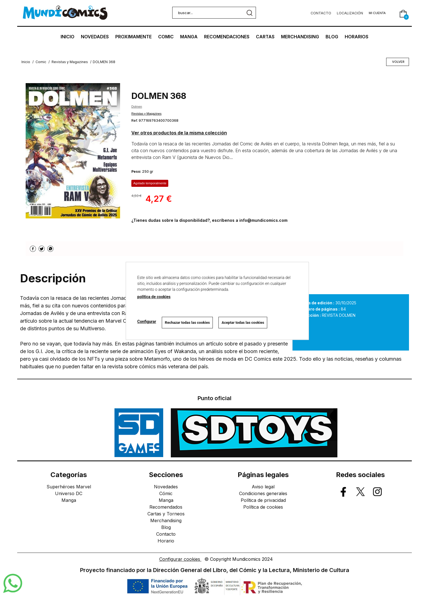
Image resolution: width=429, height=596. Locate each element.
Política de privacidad (263, 500)
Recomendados (165, 507)
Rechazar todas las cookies (187, 322)
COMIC (166, 36)
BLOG (332, 36)
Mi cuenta (377, 13)
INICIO (67, 36)
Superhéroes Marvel (69, 486)
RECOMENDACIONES (226, 36)
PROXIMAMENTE (133, 36)
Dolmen (136, 106)
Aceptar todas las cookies (243, 322)
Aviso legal (263, 486)
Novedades (166, 486)
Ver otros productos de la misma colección (179, 133)
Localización (350, 13)
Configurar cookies (180, 559)
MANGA (189, 36)
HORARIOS (356, 36)
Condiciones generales (263, 493)
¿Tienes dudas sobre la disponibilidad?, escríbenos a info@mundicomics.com (209, 220)
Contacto (321, 13)
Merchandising (166, 520)
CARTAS (265, 36)
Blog (166, 527)
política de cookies (154, 296)
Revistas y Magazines (146, 113)
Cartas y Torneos (166, 514)
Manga (68, 500)
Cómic (166, 493)
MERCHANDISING (300, 36)
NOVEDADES (95, 36)
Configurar (146, 322)
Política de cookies (263, 507)
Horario (166, 541)
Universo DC (68, 493)
